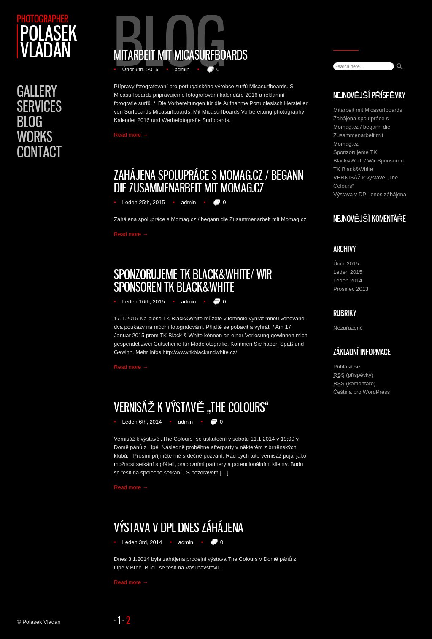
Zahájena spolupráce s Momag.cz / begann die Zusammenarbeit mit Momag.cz (208, 181)
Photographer (42, 19)
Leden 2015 (347, 272)
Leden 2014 (347, 280)
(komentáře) (354, 383)
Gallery (37, 91)
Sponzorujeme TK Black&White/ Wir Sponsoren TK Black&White (193, 281)
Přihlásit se (346, 366)
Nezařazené (348, 328)
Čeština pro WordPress (361, 392)
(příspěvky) (353, 375)
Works (34, 136)
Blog (29, 121)
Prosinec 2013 (350, 289)
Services (39, 106)
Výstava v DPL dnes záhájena (178, 527)
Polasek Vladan (48, 41)
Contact (39, 152)
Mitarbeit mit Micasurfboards (181, 54)
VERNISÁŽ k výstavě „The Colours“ (191, 407)
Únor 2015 (346, 263)
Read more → (131, 135)
